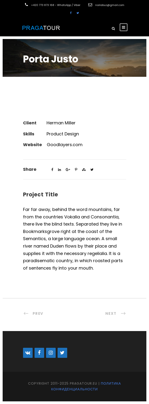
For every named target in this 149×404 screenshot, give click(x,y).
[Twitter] (62, 353)
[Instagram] (51, 353)
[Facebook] (39, 353)
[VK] (28, 353)
